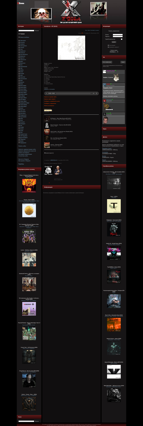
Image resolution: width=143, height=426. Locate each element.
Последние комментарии (25, 154)
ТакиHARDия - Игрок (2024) (114, 267)
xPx (82, 33)
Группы (21, 164)
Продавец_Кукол (106, 148)
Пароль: (107, 36)
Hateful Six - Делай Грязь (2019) (114, 243)
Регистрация (112, 45)
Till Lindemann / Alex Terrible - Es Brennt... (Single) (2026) (29, 299)
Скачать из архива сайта (50, 96)
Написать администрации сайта (27, 149)
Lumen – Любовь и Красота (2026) (29, 250)
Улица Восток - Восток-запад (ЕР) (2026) (29, 370)
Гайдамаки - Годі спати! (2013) (113, 220)
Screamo (97, 30)
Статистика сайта (23, 156)
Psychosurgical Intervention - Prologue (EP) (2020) (113, 291)
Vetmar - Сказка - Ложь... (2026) (29, 394)
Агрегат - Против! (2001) (56, 144)
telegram (46, 89)
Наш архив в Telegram (24, 160)
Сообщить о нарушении (50, 103)
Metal (89, 30)
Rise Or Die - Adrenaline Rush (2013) (114, 315)
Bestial (104, 156)
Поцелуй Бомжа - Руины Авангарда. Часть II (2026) (29, 323)
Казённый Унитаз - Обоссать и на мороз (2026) (29, 274)
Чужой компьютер (110, 39)
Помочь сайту (22, 146)
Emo (86, 30)
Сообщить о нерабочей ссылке (52, 101)
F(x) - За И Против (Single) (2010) (58, 138)
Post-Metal (92, 30)
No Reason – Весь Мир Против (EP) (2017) (61, 118)
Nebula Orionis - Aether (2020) (114, 338)
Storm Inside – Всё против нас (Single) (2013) (62, 131)
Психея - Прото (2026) (29, 199)
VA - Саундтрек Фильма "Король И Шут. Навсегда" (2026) (29, 225)
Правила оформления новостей (27, 151)
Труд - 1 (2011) (113, 196)
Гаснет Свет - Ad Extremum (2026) (29, 347)
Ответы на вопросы (23, 152)
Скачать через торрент (49, 99)
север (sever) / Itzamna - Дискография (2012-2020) (114, 172)
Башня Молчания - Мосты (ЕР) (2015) (114, 362)
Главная (22, 34)
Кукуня (104, 160)
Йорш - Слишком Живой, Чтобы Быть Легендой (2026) (29, 176)
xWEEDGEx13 (53, 160)
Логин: (107, 34)
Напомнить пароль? (114, 47)
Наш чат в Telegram (23, 159)
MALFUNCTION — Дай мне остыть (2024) (114, 385)
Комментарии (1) (49, 153)
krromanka (52, 89)
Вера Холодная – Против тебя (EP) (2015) (61, 124)
